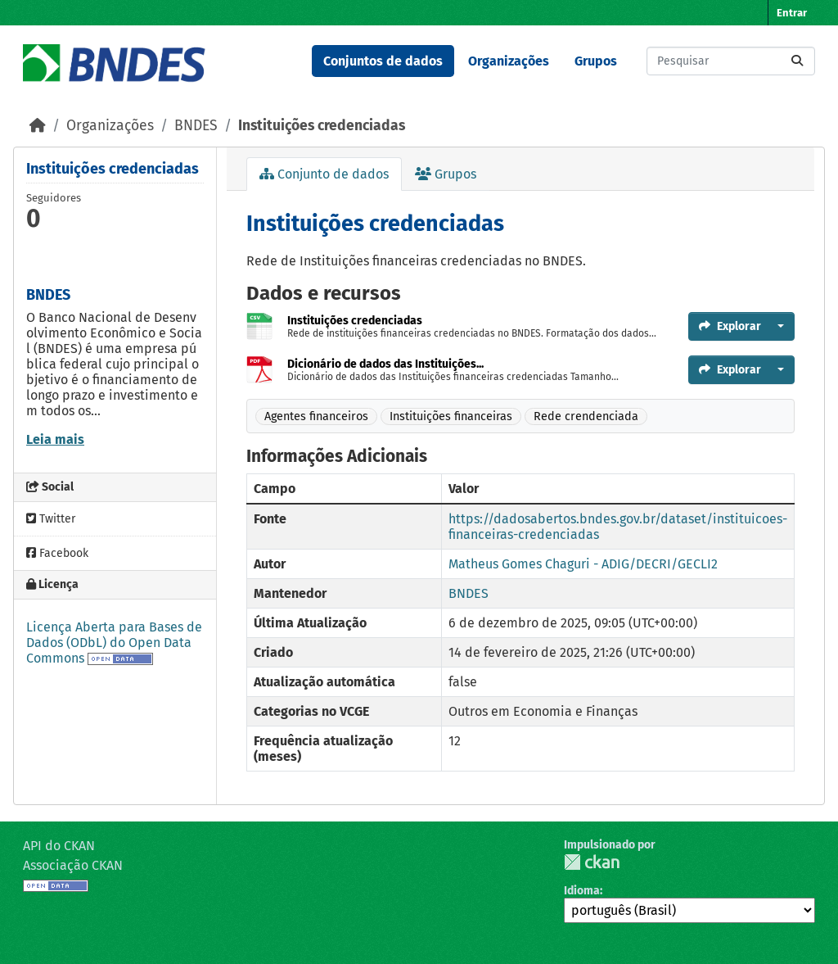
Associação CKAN (73, 865)
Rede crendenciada (586, 416)
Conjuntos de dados (383, 61)
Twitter (50, 519)
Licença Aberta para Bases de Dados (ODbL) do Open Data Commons (114, 642)
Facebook (57, 553)
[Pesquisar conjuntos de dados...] (731, 61)
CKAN (591, 862)
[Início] (37, 125)
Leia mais (55, 439)
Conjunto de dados (324, 174)
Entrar (792, 13)
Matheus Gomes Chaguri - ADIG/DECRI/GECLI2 (583, 564)
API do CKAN (59, 845)
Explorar (730, 326)
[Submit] (797, 61)
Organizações (508, 61)
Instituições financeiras (451, 416)
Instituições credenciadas (321, 125)
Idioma (582, 891)
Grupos (595, 61)
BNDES (196, 125)
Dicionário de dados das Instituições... (385, 364)
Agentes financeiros (316, 416)
